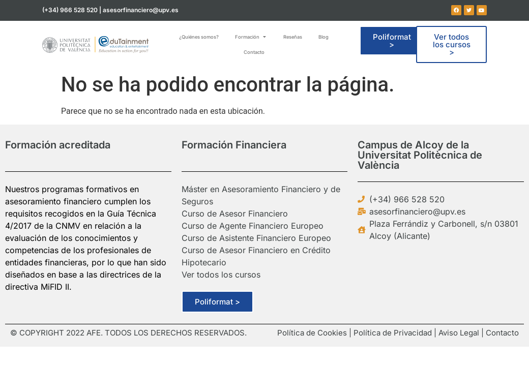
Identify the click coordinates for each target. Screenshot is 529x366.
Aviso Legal (458, 333)
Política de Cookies (312, 333)
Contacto (502, 333)
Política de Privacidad (393, 333)
